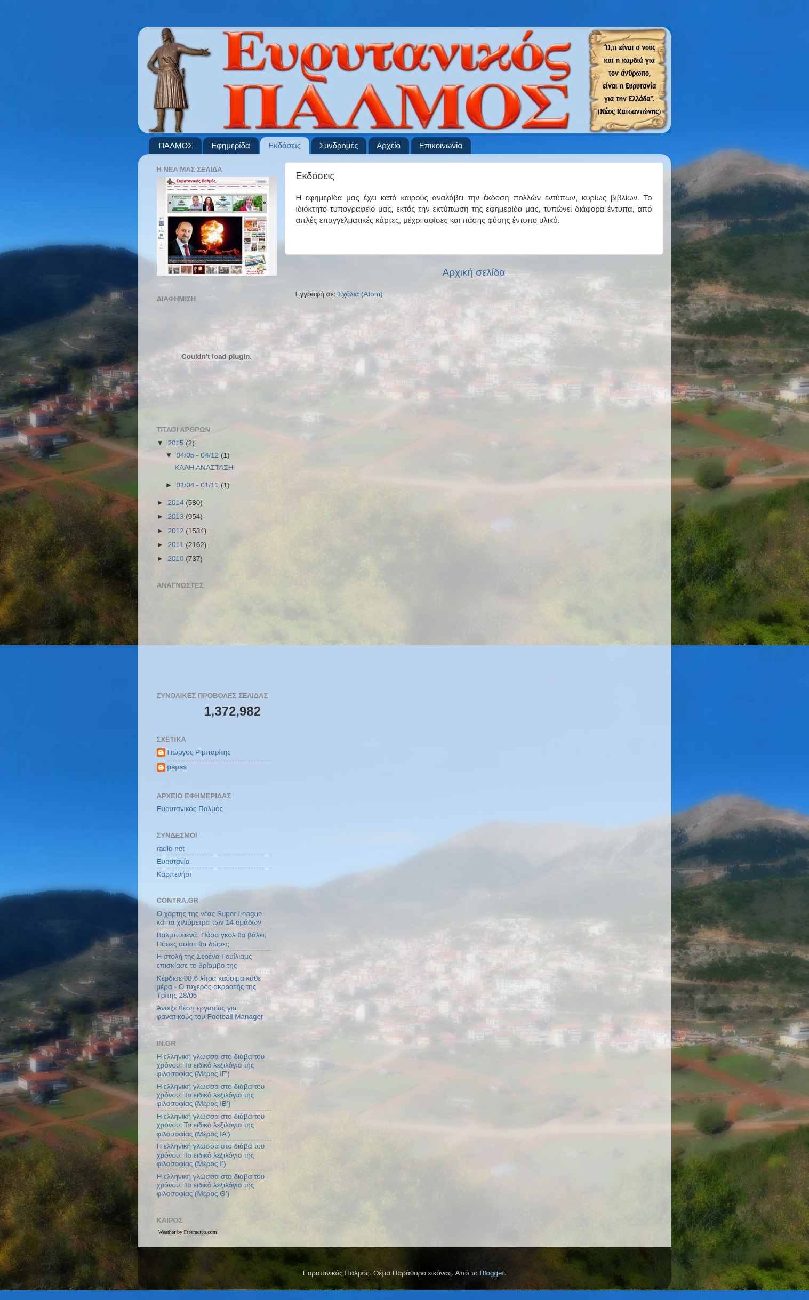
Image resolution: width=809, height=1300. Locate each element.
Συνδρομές (338, 145)
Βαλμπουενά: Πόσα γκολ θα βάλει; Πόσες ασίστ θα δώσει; (212, 939)
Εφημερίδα (230, 145)
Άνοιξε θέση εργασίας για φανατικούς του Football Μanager (210, 1012)
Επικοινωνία (440, 145)
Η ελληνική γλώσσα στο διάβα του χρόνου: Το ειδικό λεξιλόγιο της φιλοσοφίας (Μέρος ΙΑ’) (211, 1124)
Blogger (492, 1273)
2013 (176, 516)
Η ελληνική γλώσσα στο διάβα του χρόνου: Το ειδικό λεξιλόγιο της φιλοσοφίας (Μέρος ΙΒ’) (211, 1095)
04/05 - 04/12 (199, 455)
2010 (176, 559)
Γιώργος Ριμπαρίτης (199, 752)
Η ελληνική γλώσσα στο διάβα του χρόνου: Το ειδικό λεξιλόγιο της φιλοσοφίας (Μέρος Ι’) (211, 1154)
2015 (176, 443)
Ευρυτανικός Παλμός (190, 809)
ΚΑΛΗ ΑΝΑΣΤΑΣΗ (203, 467)
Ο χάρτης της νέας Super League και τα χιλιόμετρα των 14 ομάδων (209, 918)
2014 (176, 503)
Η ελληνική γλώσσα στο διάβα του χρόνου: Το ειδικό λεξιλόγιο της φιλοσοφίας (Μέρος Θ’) (211, 1185)
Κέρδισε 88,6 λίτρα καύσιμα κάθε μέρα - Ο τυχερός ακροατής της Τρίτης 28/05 (209, 986)
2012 (176, 531)
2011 (176, 545)
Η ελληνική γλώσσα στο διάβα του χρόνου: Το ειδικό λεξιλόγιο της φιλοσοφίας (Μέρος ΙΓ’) (211, 1065)
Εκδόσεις (284, 145)
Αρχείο (389, 145)
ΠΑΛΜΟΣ (175, 145)
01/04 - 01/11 (199, 485)
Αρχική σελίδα (474, 272)
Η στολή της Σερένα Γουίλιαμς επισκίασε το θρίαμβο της (204, 960)
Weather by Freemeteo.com (187, 1232)
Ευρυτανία (173, 861)
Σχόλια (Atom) (360, 294)
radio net (171, 849)
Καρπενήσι (174, 874)
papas (177, 767)
